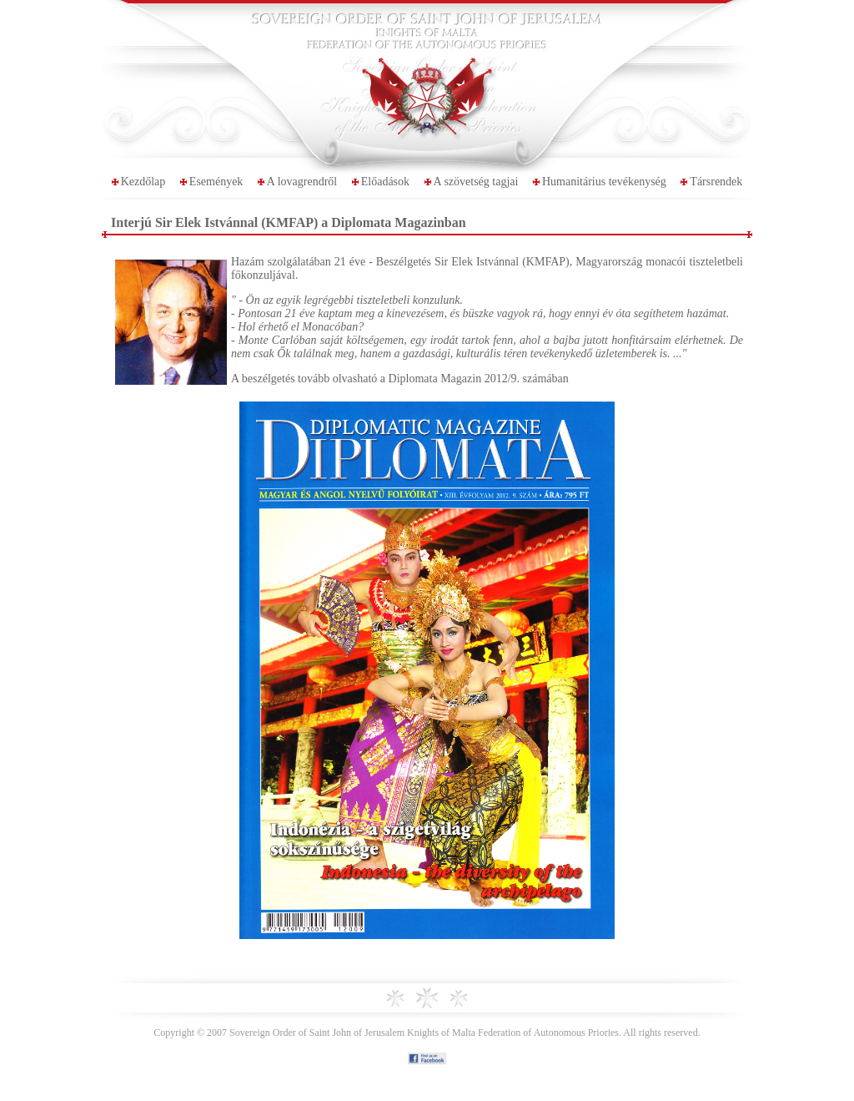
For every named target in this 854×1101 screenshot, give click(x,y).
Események (216, 181)
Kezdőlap (143, 181)
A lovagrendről (302, 181)
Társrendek (716, 181)
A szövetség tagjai (476, 181)
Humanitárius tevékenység (604, 181)
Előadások (385, 181)
